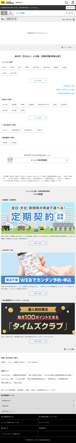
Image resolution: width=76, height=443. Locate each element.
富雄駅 (23, 110)
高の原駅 (14, 110)
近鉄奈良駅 (64, 104)
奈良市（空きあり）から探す (65, 89)
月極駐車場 (5, 406)
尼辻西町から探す (69, 86)
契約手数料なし (29, 130)
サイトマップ (43, 422)
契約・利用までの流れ (35, 375)
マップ (10, 14)
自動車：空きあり (19, 362)
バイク (10, 362)
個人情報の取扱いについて (47, 416)
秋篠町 (64, 67)
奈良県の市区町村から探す (66, 93)
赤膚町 (27, 67)
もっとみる (38, 80)
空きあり (5, 130)
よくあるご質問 (20, 379)
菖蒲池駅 (14, 104)
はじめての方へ (5, 375)
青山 (19, 67)
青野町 (12, 67)
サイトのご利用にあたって (9, 422)
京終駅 (55, 104)
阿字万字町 (14, 73)
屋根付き (39, 130)
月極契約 (5, 142)
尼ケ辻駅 (5, 104)
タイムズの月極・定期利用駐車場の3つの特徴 (57, 375)
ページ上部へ (68, 47)
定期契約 (14, 142)
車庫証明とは (52, 379)
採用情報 (41, 428)
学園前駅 (31, 104)
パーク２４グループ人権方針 (9, 434)
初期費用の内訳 (63, 379)
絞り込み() (69, 13)
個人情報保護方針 (6, 416)
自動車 (3, 362)
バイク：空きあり (32, 362)
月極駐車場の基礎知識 (19, 375)
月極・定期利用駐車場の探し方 (36, 379)
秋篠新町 (56, 67)
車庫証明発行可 (16, 130)
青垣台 (4, 67)
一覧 (4, 14)
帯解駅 (23, 104)
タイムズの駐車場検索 (39, 160)
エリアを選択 (20, 13)
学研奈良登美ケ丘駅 (43, 104)
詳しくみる (38, 243)
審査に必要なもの (6, 382)
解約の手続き (18, 382)
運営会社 (3, 428)
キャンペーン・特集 (7, 379)
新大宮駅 (5, 110)
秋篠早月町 (36, 67)
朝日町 (4, 73)
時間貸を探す (19, 2)
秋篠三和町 (46, 67)
